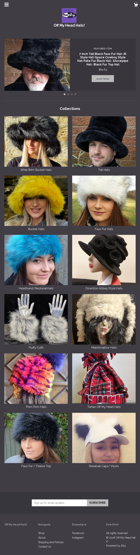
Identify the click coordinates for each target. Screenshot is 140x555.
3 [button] (72, 94)
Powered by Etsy (116, 545)
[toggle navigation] (6, 4)
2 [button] (68, 94)
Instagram (78, 537)
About (41, 537)
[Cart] (136, 5)
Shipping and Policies (51, 542)
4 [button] (75, 94)
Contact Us (44, 546)
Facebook (78, 533)
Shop (41, 533)
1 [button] (64, 94)
